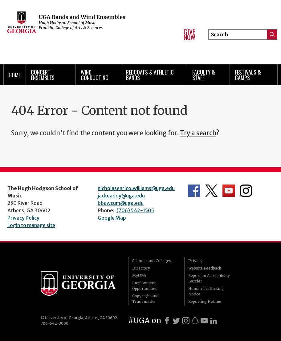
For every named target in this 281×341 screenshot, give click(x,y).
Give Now (189, 34)
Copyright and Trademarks (145, 299)
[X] (176, 320)
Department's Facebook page (194, 191)
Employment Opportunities (144, 286)
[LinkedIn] (213, 320)
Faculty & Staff (203, 75)
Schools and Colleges (151, 260)
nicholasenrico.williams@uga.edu (136, 188)
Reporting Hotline (204, 301)
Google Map (112, 218)
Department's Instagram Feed (246, 191)
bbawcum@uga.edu (121, 203)
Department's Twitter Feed (211, 191)
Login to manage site (31, 225)
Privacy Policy (23, 218)
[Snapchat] (195, 320)
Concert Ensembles (43, 75)
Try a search (198, 133)
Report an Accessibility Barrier (209, 278)
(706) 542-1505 (135, 210)
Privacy (195, 260)
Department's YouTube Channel (228, 191)
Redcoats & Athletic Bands (150, 75)
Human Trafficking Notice (206, 291)
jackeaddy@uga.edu (121, 196)
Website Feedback (204, 268)
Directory (141, 268)
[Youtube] (204, 320)
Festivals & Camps (248, 75)
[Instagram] (185, 320)
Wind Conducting (94, 75)
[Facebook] (167, 320)
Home (15, 75)
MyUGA (139, 275)
